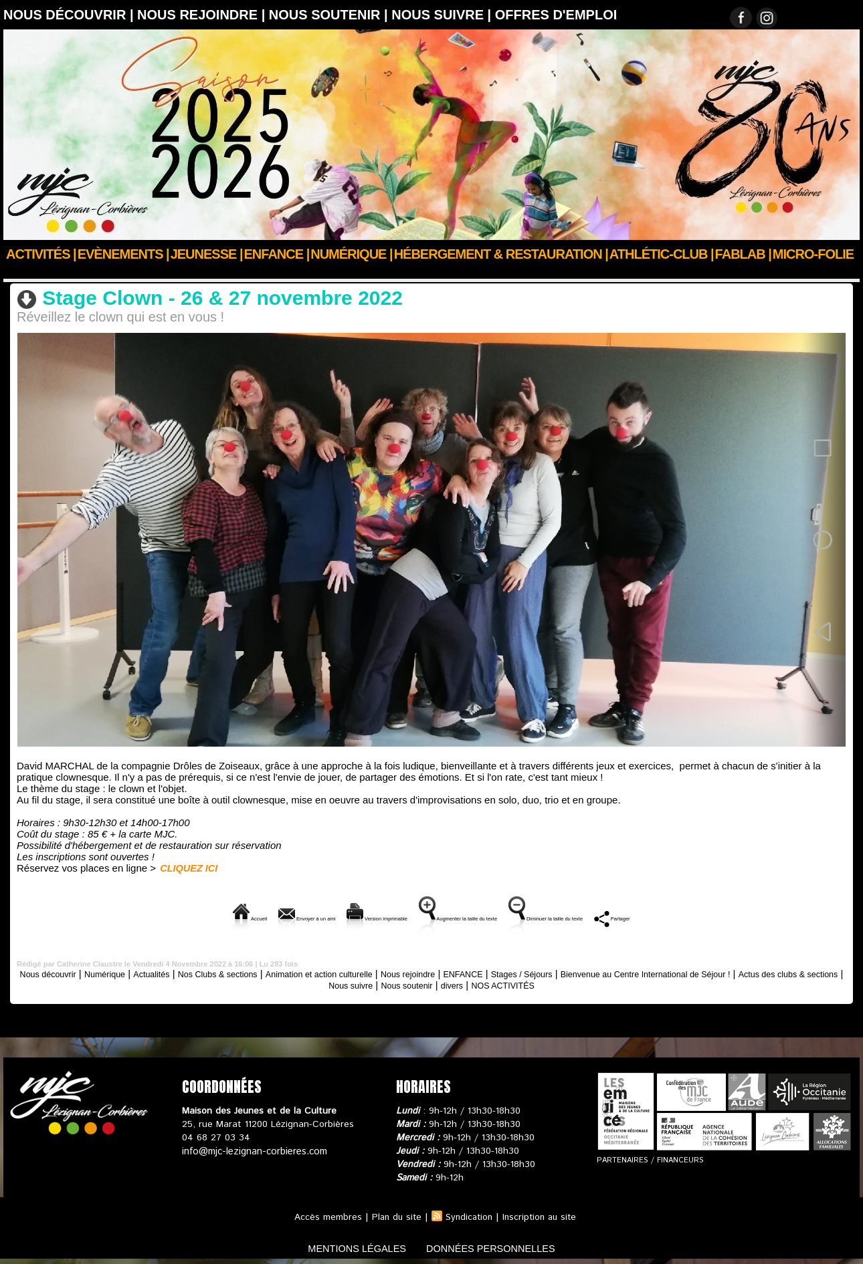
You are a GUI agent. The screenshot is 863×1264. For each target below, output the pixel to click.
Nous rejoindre (487, 972)
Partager (722, 916)
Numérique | (351, 254)
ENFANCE (552, 972)
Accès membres (323, 1216)
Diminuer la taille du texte (617, 916)
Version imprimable (335, 916)
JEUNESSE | (207, 254)
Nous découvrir (65, 972)
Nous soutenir (487, 983)
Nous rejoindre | (203, 14)
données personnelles (500, 1246)
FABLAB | (743, 254)
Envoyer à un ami (223, 916)
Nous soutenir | (330, 14)
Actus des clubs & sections (327, 983)
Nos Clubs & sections (263, 972)
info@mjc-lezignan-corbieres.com (252, 1149)
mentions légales (347, 1246)
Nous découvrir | (70, 14)
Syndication (468, 1216)
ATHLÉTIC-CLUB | (661, 254)
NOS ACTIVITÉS (599, 983)
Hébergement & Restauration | (501, 254)
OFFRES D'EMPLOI (556, 14)
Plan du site (393, 1216)
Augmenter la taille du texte (469, 916)
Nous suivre (421, 983)
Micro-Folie (813, 254)
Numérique (131, 972)
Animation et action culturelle (112, 272)
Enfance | (277, 254)
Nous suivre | (443, 14)
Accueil (19, 272)
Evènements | (123, 254)
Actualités (185, 972)
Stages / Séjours (621, 972)
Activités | (41, 254)
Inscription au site (542, 1216)
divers (539, 983)
